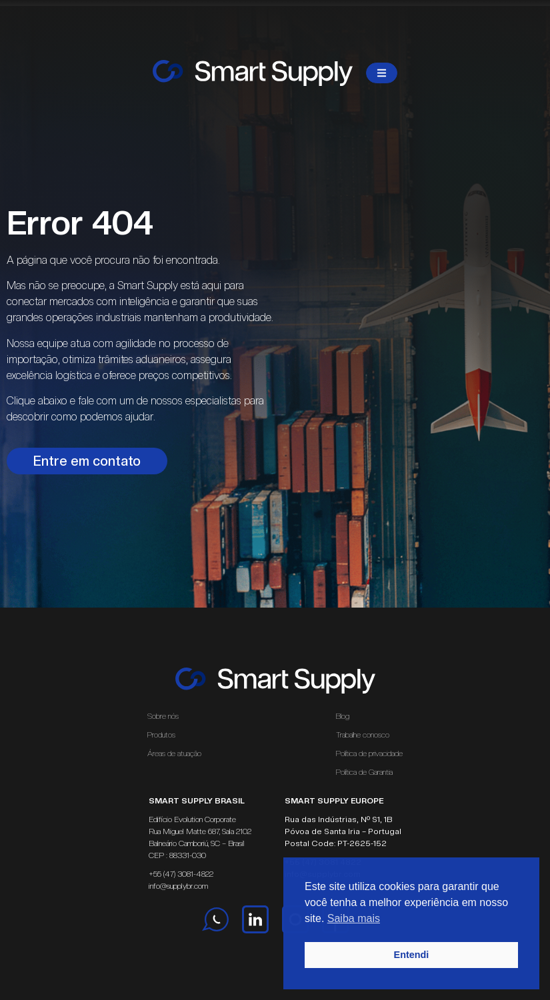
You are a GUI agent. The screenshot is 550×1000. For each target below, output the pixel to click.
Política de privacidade (369, 753)
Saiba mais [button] (353, 918)
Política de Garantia (364, 772)
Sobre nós (163, 716)
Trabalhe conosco (362, 735)
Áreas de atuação (177, 753)
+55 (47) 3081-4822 (181, 874)
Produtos (161, 735)
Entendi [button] (411, 954)
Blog (342, 716)
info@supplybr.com (178, 886)
